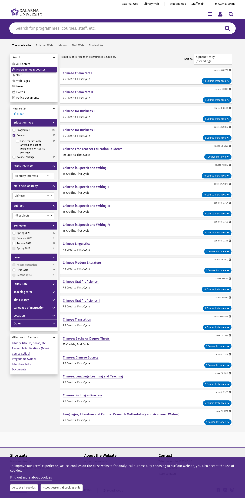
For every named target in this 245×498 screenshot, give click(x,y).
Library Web (151, 3)
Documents (19, 369)
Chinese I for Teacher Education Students (92, 149)
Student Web (178, 3)
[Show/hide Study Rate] (54, 284)
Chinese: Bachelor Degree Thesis (86, 338)
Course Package (26, 157)
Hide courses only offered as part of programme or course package (32, 147)
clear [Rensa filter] (19, 113)
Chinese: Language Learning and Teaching (93, 376)
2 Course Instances (217, 118)
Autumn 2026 (24, 243)
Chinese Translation (77, 319)
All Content (21, 64)
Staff (17, 75)
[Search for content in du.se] (118, 28)
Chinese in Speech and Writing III (86, 206)
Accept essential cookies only (61, 487)
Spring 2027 (23, 248)
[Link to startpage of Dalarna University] (26, 12)
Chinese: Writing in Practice (82, 395)
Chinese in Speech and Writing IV (86, 225)
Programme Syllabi (24, 359)
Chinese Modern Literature (82, 263)
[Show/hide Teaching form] (54, 292)
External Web (44, 45)
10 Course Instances (216, 80)
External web (130, 3)
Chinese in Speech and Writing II (86, 187)
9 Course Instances (217, 99)
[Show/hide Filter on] (33, 109)
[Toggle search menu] (231, 14)
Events (18, 92)
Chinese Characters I (77, 73)
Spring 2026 (23, 233)
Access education (27, 264)
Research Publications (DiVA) (30, 348)
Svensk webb (226, 4)
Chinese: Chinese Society (80, 357)
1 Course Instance (218, 156)
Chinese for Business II (79, 130)
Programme (23, 130)
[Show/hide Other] (54, 323)
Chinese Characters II (78, 92)
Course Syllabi (21, 353)
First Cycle (22, 269)
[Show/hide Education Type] (54, 123)
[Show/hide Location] (54, 316)
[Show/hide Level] (54, 257)
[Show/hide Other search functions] (33, 337)
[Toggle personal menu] (220, 14)
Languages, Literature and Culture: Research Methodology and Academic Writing (120, 414)
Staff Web (197, 3)
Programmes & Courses (28, 69)
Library (62, 45)
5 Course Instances (217, 213)
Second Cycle (24, 275)
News (17, 86)
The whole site (21, 45)
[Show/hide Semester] (54, 226)
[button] (33, 176)
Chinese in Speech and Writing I (85, 168)
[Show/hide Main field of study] (54, 186)
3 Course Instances (217, 232)
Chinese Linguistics (76, 244)
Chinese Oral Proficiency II (81, 301)
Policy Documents (25, 97)
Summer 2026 (24, 238)
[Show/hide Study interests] (54, 166)
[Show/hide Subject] (54, 206)
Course (21, 135)
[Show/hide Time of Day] (54, 300)
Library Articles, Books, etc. (29, 343)
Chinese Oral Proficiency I (81, 282)
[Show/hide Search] (33, 57)
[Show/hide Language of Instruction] (54, 308)
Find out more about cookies (31, 477)
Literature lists (21, 364)
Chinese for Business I (79, 111)
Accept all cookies (24, 487)
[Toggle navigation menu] (210, 14)
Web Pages (21, 80)
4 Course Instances (217, 327)
